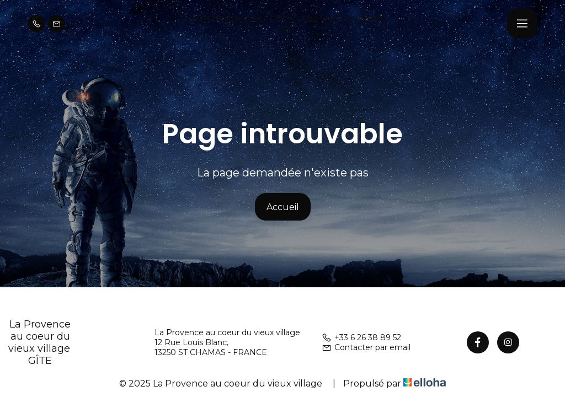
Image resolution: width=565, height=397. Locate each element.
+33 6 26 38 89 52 (361, 337)
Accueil (282, 207)
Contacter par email (366, 347)
